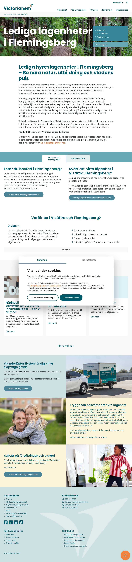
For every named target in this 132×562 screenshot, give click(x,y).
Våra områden (101, 33)
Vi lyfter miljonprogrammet (17, 505)
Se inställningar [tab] (89, 260)
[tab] (54, 158)
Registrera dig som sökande (75, 546)
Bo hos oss (100, 30)
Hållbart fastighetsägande (17, 502)
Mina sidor (118, 2)
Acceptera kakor (71, 297)
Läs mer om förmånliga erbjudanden (23, 474)
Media (8, 510)
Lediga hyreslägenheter (73, 534)
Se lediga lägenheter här (53, 142)
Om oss (94, 10)
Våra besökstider (70, 507)
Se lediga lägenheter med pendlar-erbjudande (92, 198)
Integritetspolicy (38, 285)
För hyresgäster (78, 10)
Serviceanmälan (12, 537)
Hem (5, 14)
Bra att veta (10, 540)
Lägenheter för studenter (74, 537)
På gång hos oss (102, 37)
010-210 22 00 (69, 499)
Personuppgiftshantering (16, 513)
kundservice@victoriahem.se (75, 502)
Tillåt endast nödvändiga (43, 297)
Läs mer (10, 331)
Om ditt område (12, 543)
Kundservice (122, 10)
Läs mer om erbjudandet (18, 388)
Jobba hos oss (11, 507)
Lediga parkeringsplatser (74, 540)
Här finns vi (106, 10)
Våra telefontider (70, 505)
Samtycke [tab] (42, 260)
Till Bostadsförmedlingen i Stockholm (24, 194)
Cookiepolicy (55, 285)
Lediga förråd (69, 543)
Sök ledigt (62, 10)
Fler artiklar (66, 346)
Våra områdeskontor (14, 516)
